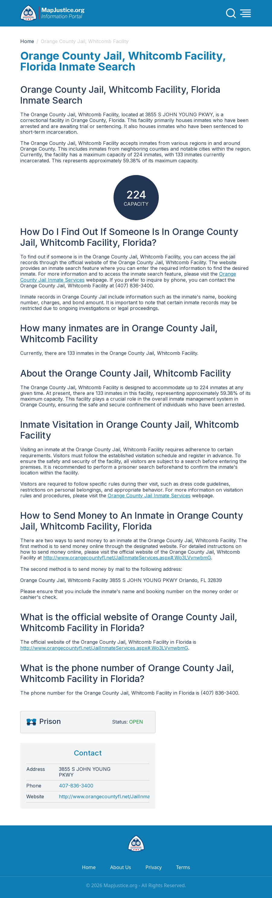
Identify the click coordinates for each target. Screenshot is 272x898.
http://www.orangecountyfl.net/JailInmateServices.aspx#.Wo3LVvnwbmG (127, 558)
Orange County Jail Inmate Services (149, 496)
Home (27, 41)
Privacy (154, 867)
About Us (120, 867)
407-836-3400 (76, 786)
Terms (183, 867)
